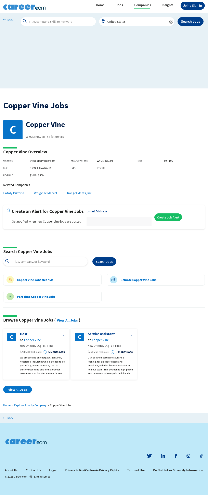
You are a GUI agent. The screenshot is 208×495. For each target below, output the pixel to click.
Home (100, 5)
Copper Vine (32, 340)
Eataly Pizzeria (13, 193)
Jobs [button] (119, 5)
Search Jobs (190, 21)
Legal (52, 470)
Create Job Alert (168, 217)
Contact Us (33, 470)
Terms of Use (136, 470)
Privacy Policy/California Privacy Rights (92, 470)
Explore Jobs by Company (30, 405)
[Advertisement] (104, 60)
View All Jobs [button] (17, 389)
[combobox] (136, 21)
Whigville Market (45, 193)
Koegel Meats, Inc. (79, 193)
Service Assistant (101, 334)
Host (23, 334)
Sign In (192, 5)
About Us (11, 470)
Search (104, 261)
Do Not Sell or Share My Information (178, 470)
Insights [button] (167, 5)
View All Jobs (67, 320)
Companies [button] (142, 5)
